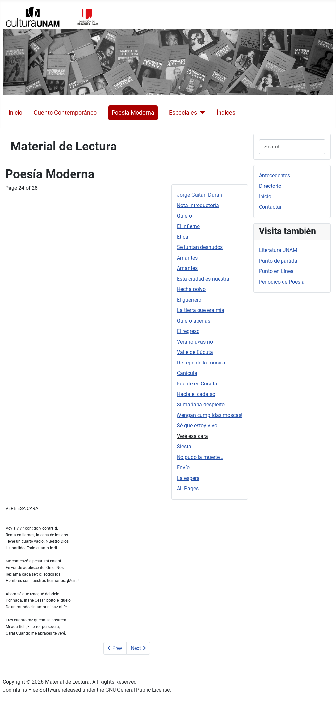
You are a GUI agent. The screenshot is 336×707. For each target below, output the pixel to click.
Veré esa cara (192, 436)
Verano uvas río (195, 342)
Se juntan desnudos (200, 247)
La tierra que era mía (200, 310)
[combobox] (292, 146)
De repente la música (201, 363)
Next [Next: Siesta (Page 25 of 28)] (138, 648)
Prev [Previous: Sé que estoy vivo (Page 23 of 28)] (115, 648)
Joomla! (12, 690)
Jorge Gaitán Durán (199, 195)
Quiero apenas (193, 321)
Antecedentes (274, 175)
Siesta (184, 446)
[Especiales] (201, 112)
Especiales (183, 112)
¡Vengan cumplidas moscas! (209, 415)
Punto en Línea (276, 271)
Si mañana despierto (201, 405)
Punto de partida (278, 261)
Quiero (184, 216)
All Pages (188, 488)
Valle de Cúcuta (195, 352)
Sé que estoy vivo (197, 425)
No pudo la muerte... (200, 457)
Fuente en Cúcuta (197, 384)
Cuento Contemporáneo (65, 112)
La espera (188, 478)
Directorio (270, 186)
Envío (183, 467)
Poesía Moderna (133, 112)
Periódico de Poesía (281, 282)
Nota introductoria (198, 205)
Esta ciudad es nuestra (203, 279)
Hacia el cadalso (196, 394)
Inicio (15, 112)
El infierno (188, 226)
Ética (182, 237)
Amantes (187, 258)
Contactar (270, 207)
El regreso (188, 331)
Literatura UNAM (278, 250)
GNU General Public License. (138, 690)
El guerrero (189, 300)
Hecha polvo (191, 289)
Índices (226, 112)
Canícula (187, 373)
